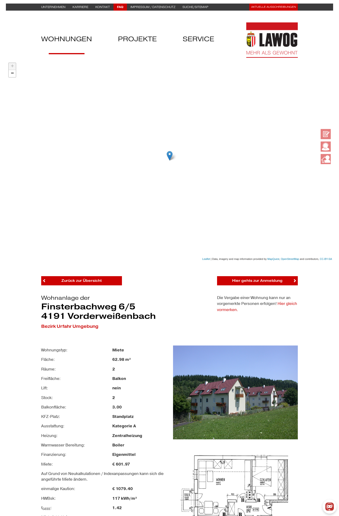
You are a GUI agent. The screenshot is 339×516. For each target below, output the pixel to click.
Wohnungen (66, 40)
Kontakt (102, 7)
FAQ (120, 7)
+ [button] (12, 66)
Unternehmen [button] (53, 7)
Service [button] (198, 40)
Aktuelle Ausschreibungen (273, 7)
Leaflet (206, 259)
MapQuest (273, 259)
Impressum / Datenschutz (152, 7)
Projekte (137, 40)
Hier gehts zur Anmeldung (257, 280)
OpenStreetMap (290, 259)
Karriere (80, 7)
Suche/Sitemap (195, 7)
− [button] (12, 73)
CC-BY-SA (326, 259)
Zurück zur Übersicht (81, 280)
